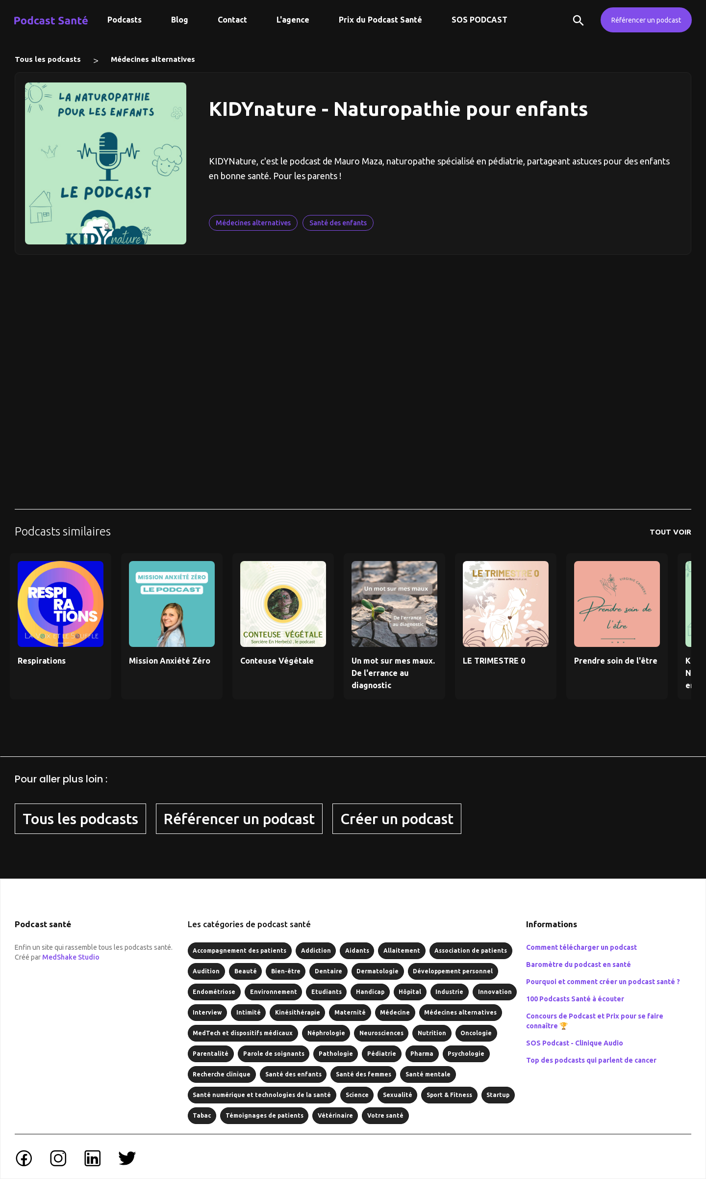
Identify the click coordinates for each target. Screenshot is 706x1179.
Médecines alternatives (153, 59)
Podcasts (124, 19)
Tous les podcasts (48, 59)
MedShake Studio (71, 957)
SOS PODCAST (479, 19)
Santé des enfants (338, 223)
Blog (179, 19)
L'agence (293, 19)
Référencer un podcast (646, 20)
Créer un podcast (397, 818)
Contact (232, 19)
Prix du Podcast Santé (380, 19)
